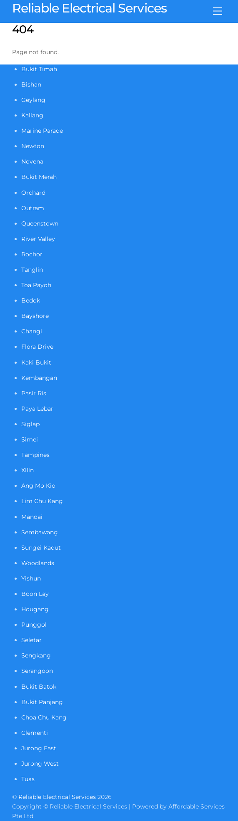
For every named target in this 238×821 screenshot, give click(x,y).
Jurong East (38, 748)
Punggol (34, 624)
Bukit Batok (38, 686)
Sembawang (39, 532)
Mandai (32, 517)
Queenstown (39, 223)
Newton (32, 146)
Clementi (34, 733)
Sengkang (36, 655)
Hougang (35, 609)
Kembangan (39, 378)
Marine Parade (42, 130)
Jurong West (40, 763)
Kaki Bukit (36, 362)
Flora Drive (37, 346)
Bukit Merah (39, 177)
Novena (32, 161)
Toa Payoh (36, 285)
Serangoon (37, 671)
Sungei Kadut (41, 547)
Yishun (31, 578)
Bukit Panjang (42, 702)
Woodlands (37, 563)
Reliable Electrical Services (57, 797)
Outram (32, 208)
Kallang (32, 115)
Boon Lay (35, 594)
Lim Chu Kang (42, 501)
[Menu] (217, 11)
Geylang (33, 100)
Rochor (32, 254)
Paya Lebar (37, 408)
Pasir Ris (33, 393)
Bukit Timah (39, 69)
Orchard (33, 192)
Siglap (30, 424)
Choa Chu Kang (44, 717)
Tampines (35, 455)
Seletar (31, 640)
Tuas (28, 779)
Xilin (27, 470)
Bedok (30, 300)
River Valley (38, 239)
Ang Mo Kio (38, 485)
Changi (31, 331)
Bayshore (35, 316)
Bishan (31, 84)
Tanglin (32, 269)
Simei (29, 439)
